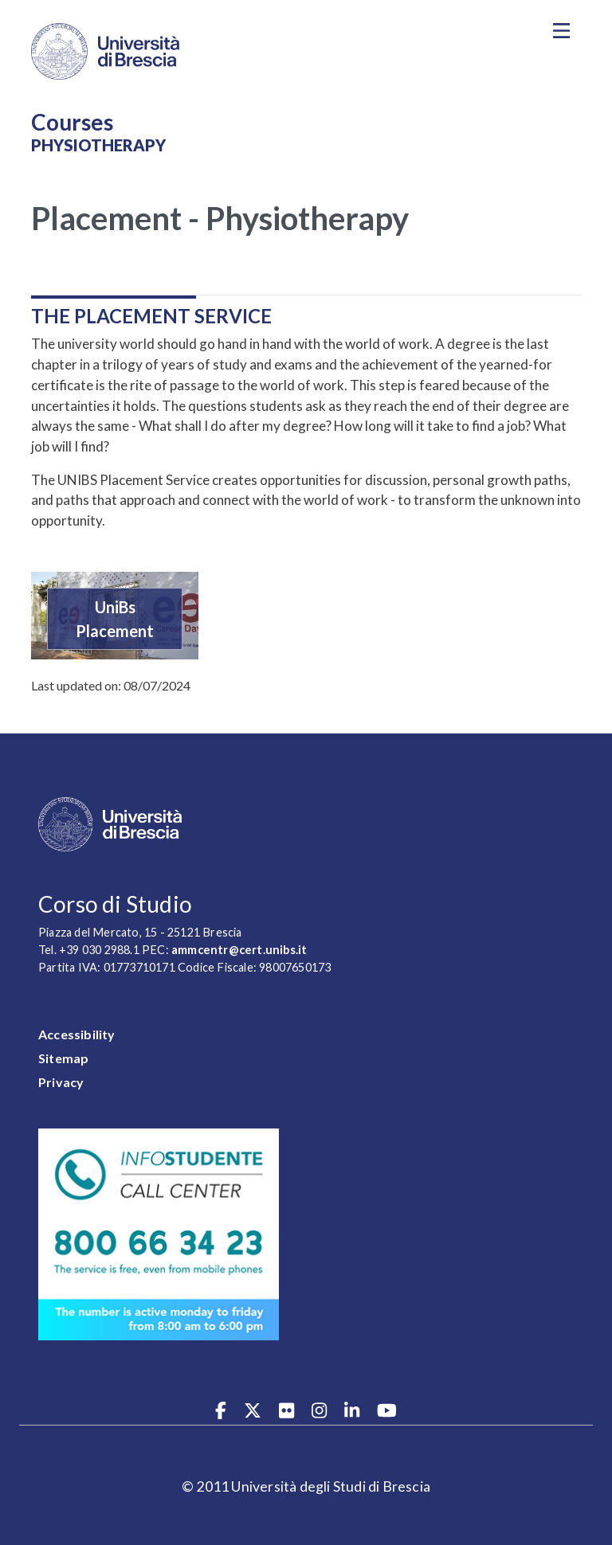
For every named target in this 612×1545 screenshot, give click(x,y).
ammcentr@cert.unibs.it (239, 949)
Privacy (61, 1081)
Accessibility (77, 1034)
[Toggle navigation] (561, 31)
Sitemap (63, 1058)
